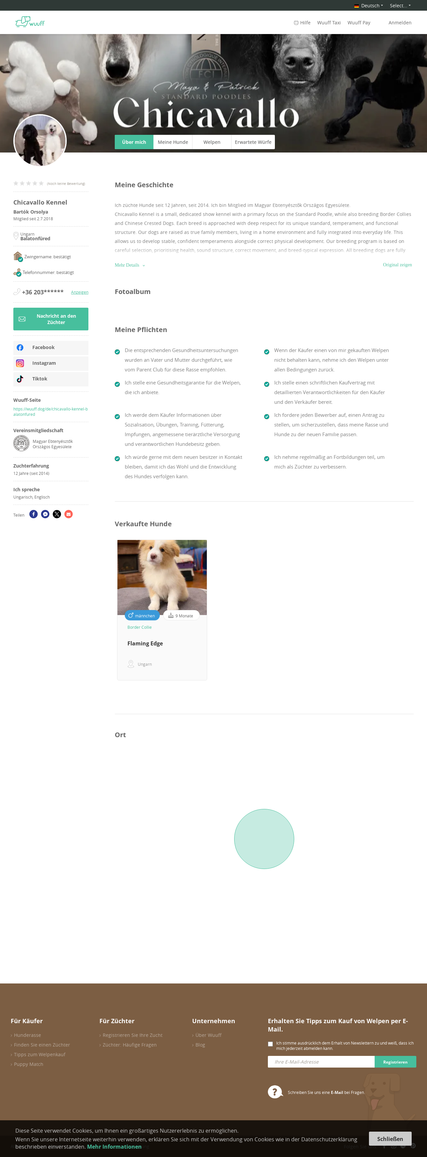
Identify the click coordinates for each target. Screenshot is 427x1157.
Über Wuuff (208, 1035)
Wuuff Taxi (329, 22)
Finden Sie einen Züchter (42, 1045)
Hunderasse (27, 1035)
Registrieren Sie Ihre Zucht (132, 1035)
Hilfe (302, 22)
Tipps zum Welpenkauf (39, 1054)
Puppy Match (28, 1064)
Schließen (390, 1139)
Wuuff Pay (359, 22)
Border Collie (139, 627)
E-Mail (337, 1092)
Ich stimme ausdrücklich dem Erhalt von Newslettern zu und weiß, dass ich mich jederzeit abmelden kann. (345, 1045)
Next (418, 610)
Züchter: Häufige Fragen (130, 1045)
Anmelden (400, 22)
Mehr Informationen (114, 1146)
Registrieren (395, 1062)
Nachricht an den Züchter (47, 319)
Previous (109, 610)
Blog (200, 1045)
